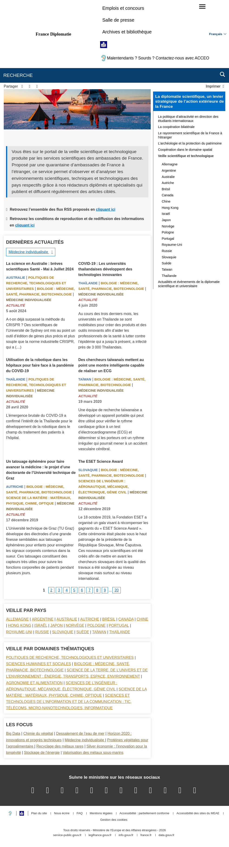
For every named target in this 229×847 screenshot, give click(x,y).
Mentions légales (101, 813)
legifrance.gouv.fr (99, 835)
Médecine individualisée (29, 252)
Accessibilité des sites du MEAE (198, 813)
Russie (42, 632)
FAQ (80, 813)
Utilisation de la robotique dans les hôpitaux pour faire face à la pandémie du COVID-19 (40, 365)
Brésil (108, 619)
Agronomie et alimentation (34, 683)
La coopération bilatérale (176, 127)
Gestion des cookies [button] (113, 820)
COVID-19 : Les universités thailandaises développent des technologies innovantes (105, 269)
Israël (40, 625)
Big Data (13, 733)
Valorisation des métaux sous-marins (93, 753)
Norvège (75, 625)
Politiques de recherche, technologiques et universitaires (36, 283)
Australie (15, 277)
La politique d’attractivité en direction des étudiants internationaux (188, 119)
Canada (126, 619)
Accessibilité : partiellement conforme (145, 813)
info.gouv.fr (126, 835)
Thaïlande (88, 283)
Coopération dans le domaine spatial (185, 149)
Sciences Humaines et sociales (38, 664)
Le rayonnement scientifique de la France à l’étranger (190, 135)
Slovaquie (88, 470)
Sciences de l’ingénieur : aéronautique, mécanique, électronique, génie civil (103, 486)
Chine (142, 619)
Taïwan (84, 379)
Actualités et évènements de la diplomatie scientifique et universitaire (189, 284)
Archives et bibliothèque (126, 31)
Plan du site (39, 813)
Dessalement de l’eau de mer (80, 733)
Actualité (15, 305)
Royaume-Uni (19, 632)
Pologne (96, 625)
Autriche (14, 487)
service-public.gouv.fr (67, 835)
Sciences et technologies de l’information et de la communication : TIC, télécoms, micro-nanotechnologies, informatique (68, 701)
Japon (56, 625)
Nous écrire (61, 813)
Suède (82, 632)
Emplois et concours (123, 8)
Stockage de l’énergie (42, 753)
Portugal (119, 625)
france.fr (146, 835)
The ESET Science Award (100, 461)
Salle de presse (118, 20)
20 (116, 590)
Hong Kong (19, 625)
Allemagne (17, 619)
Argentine (42, 619)
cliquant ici (105, 209)
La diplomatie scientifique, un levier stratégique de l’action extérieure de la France (189, 101)
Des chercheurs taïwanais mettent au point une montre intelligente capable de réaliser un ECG (111, 365)
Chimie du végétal (38, 733)
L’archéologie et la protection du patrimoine (190, 143)
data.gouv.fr (166, 835)
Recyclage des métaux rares (59, 746)
